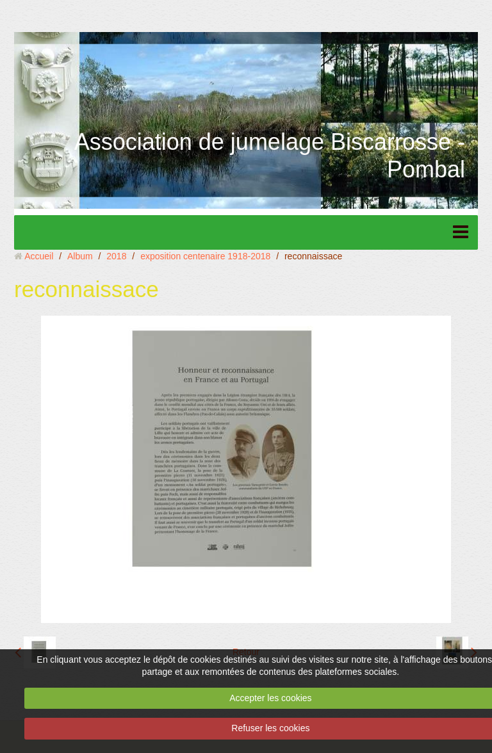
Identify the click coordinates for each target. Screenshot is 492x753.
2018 (116, 256)
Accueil (38, 256)
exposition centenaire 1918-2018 (205, 256)
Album (80, 256)
